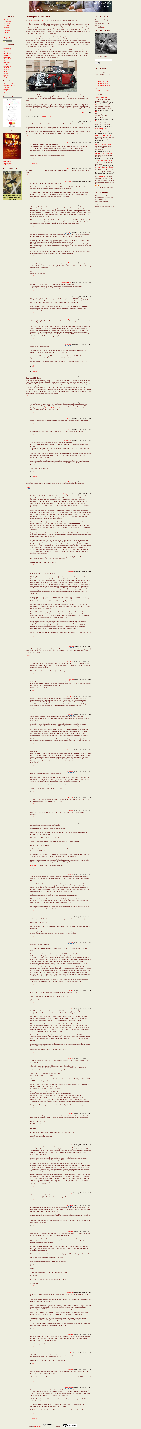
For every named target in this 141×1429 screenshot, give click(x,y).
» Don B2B (6, 32)
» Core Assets (7, 21)
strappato (68, 262)
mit (104, 27)
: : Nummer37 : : (8, 93)
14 (107, 81)
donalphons (82, 113)
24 (99, 86)
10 (99, 81)
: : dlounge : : (7, 87)
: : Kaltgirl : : (6, 70)
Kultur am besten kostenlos (53, 408)
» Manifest (6, 25)
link (28, 136)
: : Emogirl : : (7, 73)
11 (101, 81)
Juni (98, 90)
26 (103, 86)
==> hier (35, 1409)
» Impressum (6, 23)
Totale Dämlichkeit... (101, 97)
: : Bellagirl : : (7, 55)
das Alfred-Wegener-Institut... (104, 144)
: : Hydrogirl (6, 62)
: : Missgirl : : (7, 66)
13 (105, 81)
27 (105, 86)
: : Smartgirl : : (7, 53)
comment (49, 116)
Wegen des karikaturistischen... (104, 160)
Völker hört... (99, 121)
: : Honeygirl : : (7, 52)
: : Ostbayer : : (7, 89)
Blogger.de (37, 1426)
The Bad (43, 20)
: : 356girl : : (6, 75)
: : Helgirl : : (6, 77)
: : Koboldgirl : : (7, 59)
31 (99, 88)
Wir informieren (7, 163)
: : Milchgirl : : (7, 64)
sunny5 (71, 917)
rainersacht (67, 376)
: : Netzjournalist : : (8, 84)
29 (109, 86)
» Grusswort (6, 27)
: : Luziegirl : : (7, 57)
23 (96, 86)
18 (101, 83)
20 (105, 83)
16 (96, 83)
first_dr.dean (67, 494)
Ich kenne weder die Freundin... (104, 167)
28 (107, 86)
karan (69, 402)
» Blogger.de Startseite (9, 38)
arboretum (70, 1009)
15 (109, 81)
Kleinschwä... (102, 176)
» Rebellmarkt (7, 20)
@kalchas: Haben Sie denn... (104, 135)
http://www (33, 865)
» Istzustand (6, 29)
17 (99, 83)
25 (101, 86)
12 (103, 81)
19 (103, 83)
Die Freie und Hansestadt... (103, 105)
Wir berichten (7, 165)
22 (109, 83)
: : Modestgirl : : (7, 48)
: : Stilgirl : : (6, 71)
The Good (34, 20)
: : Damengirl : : (7, 50)
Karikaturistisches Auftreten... (104, 153)
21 (107, 83)
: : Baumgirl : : (7, 61)
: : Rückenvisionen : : (9, 85)
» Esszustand (6, 30)
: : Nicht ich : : (7, 91)
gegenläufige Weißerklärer (103, 128)
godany (71, 646)
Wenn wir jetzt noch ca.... (103, 112)
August (107, 90)
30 (96, 88)
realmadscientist (66, 205)
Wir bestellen (7, 161)
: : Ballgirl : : (6, 68)
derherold (68, 122)
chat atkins (67, 168)
